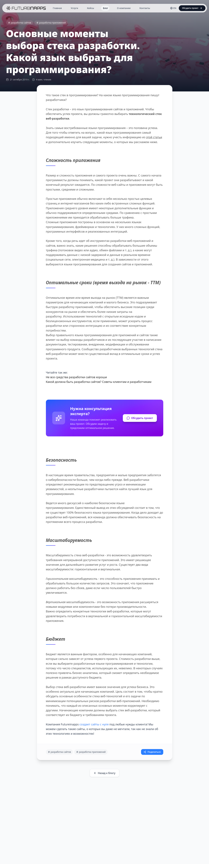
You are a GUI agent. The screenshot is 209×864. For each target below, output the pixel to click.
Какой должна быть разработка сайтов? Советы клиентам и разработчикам (98, 382)
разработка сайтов (19, 22)
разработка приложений (51, 22)
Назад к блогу (104, 773)
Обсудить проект (140, 418)
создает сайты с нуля (94, 724)
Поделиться (152, 751)
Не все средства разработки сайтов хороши (76, 377)
